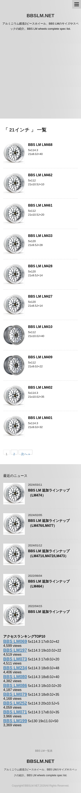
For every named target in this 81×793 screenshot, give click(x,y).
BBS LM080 (15, 676)
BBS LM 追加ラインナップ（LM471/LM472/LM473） (49, 553)
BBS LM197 (15, 650)
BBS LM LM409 (40, 357)
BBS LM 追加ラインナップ (49, 612)
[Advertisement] (40, 76)
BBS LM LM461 (40, 205)
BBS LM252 (15, 703)
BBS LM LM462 (40, 175)
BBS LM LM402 (40, 387)
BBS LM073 (15, 659)
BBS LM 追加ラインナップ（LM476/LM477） (49, 523)
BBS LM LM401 (40, 418)
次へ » (25, 453)
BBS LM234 (15, 667)
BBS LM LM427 (40, 296)
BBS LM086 (15, 685)
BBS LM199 (15, 720)
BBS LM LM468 (40, 145)
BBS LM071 (15, 712)
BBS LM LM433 (40, 236)
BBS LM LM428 (40, 266)
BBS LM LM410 (40, 327)
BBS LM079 (15, 694)
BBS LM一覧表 (43, 750)
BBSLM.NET (40, 15)
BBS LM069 (15, 641)
